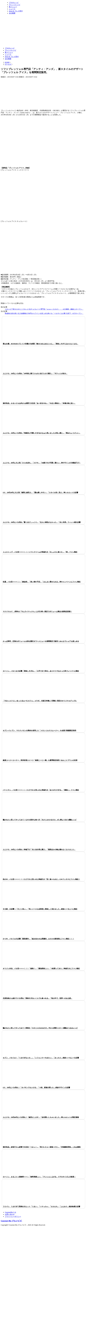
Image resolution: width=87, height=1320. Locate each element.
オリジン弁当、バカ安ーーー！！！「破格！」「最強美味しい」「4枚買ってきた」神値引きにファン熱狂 (41, 968)
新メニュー (13, 7)
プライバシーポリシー (13, 1216)
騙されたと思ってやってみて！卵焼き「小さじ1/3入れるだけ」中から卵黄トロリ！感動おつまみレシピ (40, 1028)
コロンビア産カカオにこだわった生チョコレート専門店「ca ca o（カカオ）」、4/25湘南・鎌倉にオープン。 (44, 309)
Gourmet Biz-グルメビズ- (11, 1221)
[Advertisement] (37, 40)
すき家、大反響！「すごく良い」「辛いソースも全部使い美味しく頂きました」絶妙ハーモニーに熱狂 (40, 909)
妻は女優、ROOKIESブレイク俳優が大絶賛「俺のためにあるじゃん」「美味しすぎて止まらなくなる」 (40, 344)
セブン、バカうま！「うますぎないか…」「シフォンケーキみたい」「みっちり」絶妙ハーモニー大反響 (41, 1058)
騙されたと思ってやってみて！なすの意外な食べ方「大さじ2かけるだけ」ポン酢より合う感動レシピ (39, 820)
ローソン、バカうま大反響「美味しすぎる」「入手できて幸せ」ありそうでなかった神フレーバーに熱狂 (41, 671)
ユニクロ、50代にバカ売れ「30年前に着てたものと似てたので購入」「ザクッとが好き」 (35, 373)
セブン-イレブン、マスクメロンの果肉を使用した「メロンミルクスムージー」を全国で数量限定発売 (39, 730)
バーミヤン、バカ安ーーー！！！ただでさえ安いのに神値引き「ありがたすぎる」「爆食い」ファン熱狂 (41, 790)
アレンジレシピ (14, 5)
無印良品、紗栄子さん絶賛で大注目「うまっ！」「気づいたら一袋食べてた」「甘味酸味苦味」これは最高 (42, 1147)
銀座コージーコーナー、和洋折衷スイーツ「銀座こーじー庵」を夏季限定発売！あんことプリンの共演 (40, 760)
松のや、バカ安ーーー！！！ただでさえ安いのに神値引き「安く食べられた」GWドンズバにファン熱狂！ (41, 879)
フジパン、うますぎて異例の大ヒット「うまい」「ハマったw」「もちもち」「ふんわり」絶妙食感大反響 (41, 1206)
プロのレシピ (14, 2)
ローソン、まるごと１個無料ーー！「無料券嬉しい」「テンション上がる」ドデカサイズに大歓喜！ (39, 1177)
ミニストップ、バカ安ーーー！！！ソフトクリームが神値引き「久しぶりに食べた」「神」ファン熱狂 (40, 552)
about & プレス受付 (16, 11)
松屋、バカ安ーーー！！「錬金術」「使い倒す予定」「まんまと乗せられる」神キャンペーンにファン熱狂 (42, 582)
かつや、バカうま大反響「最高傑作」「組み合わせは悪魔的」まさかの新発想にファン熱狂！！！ (38, 939)
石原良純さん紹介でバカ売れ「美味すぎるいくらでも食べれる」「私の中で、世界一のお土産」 (37, 998)
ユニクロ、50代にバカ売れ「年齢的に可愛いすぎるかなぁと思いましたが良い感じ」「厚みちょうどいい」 (42, 433)
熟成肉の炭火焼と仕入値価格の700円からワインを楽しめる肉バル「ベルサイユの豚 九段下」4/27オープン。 (44, 313)
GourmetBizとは (10, 1212)
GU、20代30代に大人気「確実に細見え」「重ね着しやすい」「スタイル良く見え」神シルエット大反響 (40, 492)
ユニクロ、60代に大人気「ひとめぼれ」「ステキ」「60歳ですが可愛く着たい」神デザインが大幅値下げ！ (42, 463)
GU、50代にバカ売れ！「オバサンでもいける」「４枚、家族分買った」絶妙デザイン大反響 (36, 1087)
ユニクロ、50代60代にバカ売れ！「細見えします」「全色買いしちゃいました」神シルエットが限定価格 (41, 1117)
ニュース (12, 9)
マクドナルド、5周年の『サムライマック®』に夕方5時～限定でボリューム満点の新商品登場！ (37, 611)
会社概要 (12, 13)
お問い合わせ (10, 1214)
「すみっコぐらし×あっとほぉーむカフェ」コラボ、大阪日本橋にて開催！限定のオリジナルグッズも (40, 701)
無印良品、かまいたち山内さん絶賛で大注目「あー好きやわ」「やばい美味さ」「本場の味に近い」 (39, 403)
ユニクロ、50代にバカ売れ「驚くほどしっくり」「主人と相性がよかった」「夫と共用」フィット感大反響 (42, 522)
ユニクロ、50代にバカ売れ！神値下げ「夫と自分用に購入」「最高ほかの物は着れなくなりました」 (39, 849)
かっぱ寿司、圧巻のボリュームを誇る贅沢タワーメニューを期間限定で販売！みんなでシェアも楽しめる (41, 641)
